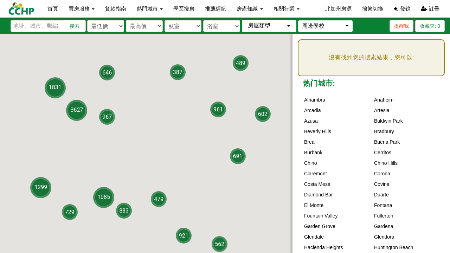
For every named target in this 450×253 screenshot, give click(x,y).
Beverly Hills (317, 131)
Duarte (381, 194)
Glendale (314, 237)
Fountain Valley (321, 216)
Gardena (383, 226)
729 (70, 211)
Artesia (382, 110)
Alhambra (314, 100)
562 (219, 244)
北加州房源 (338, 9)
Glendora (384, 237)
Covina (382, 184)
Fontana (383, 205)
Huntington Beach (393, 247)
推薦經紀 (215, 9)
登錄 (402, 9)
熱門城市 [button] (150, 9)
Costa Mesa (317, 184)
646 (107, 72)
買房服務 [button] (82, 9)
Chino (310, 163)
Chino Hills (386, 163)
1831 (55, 87)
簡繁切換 (372, 9)
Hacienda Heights (323, 247)
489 (240, 63)
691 (238, 156)
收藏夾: (430, 26)
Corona (382, 173)
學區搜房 (183, 9)
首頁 (52, 9)
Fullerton (383, 216)
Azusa (311, 121)
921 (183, 235)
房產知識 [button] (250, 9)
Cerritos (382, 152)
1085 (103, 196)
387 (177, 72)
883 (124, 210)
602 (263, 113)
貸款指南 (115, 9)
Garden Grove (319, 226)
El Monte (313, 205)
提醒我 (401, 26)
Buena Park (387, 142)
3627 (76, 109)
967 (107, 116)
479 (158, 199)
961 (218, 109)
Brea (309, 142)
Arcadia (312, 110)
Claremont (315, 173)
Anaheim (383, 100)
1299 (40, 187)
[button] (269, 26)
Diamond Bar (318, 194)
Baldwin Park (388, 121)
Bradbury (384, 131)
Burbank (313, 152)
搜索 (74, 26)
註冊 (430, 9)
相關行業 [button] (287, 9)
